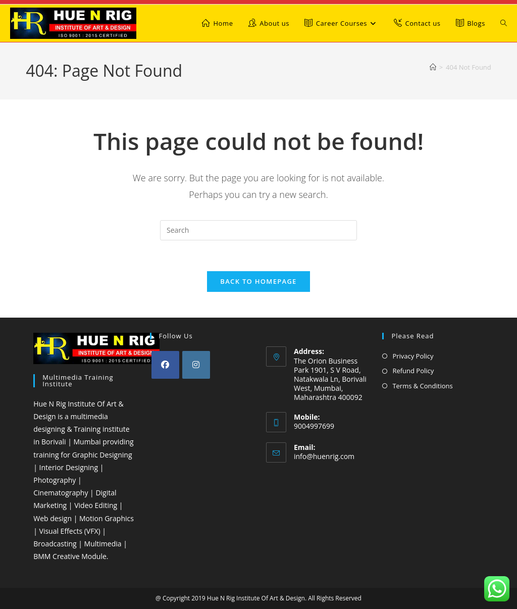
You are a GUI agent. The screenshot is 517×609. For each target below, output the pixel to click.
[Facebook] (165, 365)
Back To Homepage (258, 281)
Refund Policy (413, 370)
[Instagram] (196, 365)
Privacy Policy (412, 356)
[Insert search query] (258, 230)
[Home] (433, 67)
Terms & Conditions (422, 385)
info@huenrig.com (324, 456)
